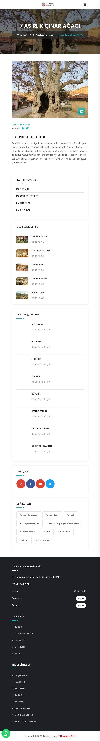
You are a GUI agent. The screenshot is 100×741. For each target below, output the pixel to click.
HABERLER (25, 203)
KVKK (16, 653)
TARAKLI (24, 189)
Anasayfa (23, 34)
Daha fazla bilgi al (41, 329)
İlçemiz (46, 531)
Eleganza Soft (67, 736)
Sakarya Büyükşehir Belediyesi (63, 523)
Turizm (23, 540)
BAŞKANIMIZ (37, 324)
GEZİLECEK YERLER (45, 34)
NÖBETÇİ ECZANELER (42, 445)
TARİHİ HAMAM (39, 278)
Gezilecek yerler (43, 540)
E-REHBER (25, 210)
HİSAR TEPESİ (38, 292)
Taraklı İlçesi (52, 515)
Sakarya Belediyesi (29, 523)
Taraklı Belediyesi (29, 515)
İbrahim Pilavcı (27, 531)
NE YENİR (35, 393)
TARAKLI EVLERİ (39, 236)
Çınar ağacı (64, 531)
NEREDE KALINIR (39, 411)
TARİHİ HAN (37, 264)
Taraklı (70, 515)
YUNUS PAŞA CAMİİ (41, 250)
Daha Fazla (37, 242)
